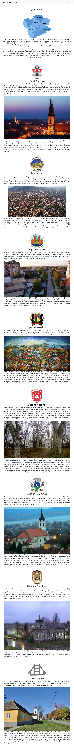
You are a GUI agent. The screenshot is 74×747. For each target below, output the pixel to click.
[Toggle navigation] (68, 2)
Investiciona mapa (10, 2)
